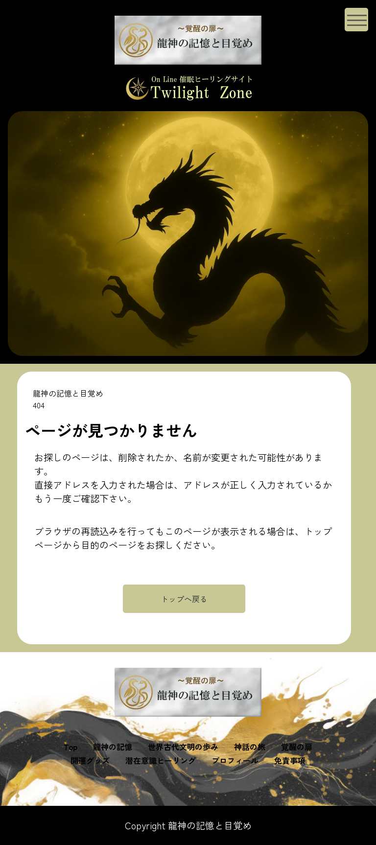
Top (70, 746)
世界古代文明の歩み (183, 746)
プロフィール (235, 760)
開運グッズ (90, 760)
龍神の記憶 (112, 746)
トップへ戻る (184, 599)
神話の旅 (249, 746)
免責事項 (290, 760)
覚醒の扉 (296, 746)
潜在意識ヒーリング (160, 760)
